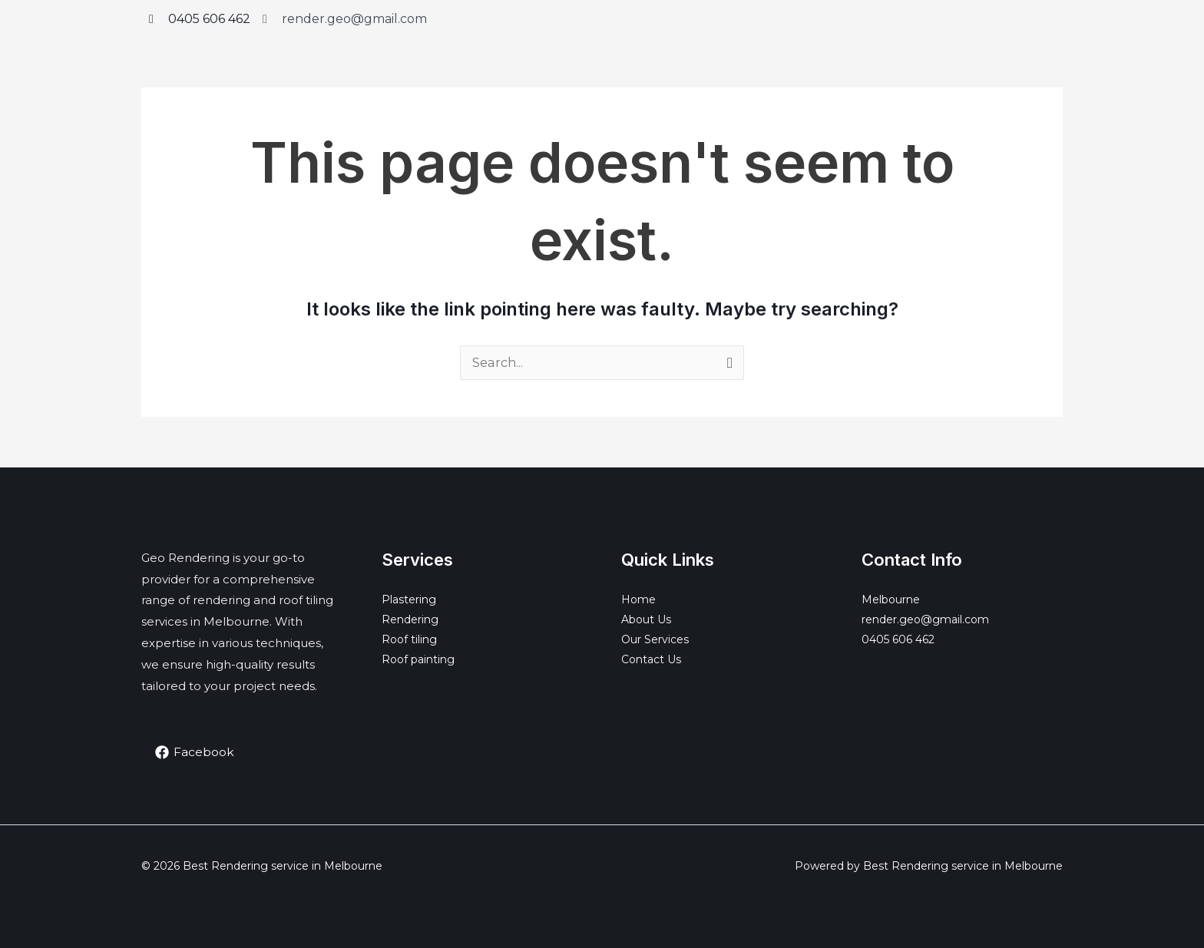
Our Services (655, 639)
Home (638, 599)
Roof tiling (409, 639)
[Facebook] (195, 752)
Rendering (410, 619)
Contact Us (651, 659)
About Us (646, 619)
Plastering (409, 599)
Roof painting (418, 659)
